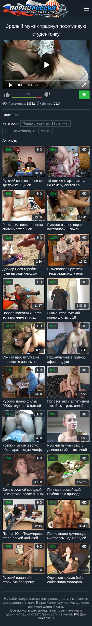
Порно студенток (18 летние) (45, 123)
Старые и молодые (20, 131)
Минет (45, 131)
